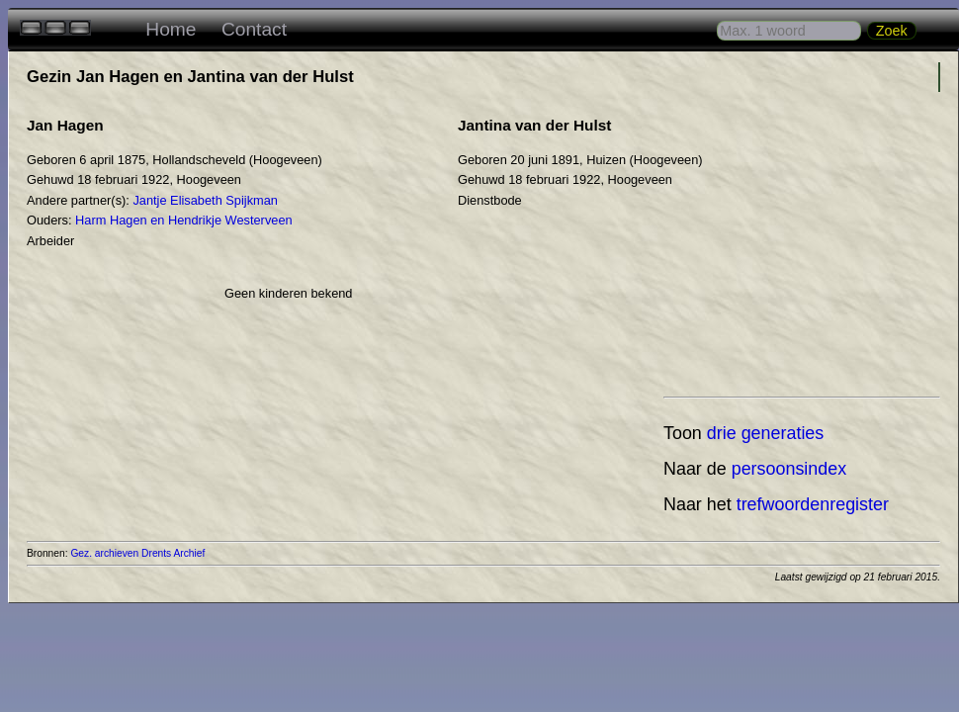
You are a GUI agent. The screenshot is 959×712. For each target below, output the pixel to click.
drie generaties (765, 433)
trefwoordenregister (813, 504)
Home (170, 29)
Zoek (892, 31)
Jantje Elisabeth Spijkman (205, 200)
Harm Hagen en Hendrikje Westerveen (184, 220)
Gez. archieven (104, 553)
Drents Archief (173, 553)
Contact (254, 29)
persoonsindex (789, 469)
